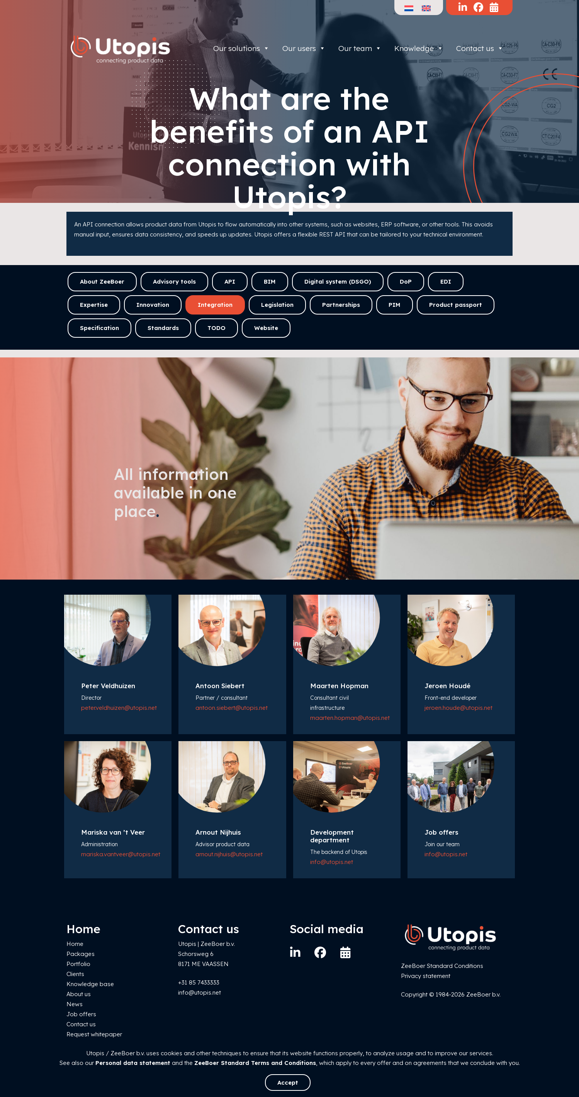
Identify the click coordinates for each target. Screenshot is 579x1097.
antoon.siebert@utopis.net (231, 707)
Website (266, 328)
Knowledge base (90, 984)
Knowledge (418, 48)
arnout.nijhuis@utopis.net (229, 854)
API (229, 281)
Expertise (94, 304)
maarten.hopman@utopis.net (350, 717)
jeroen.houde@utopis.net (458, 707)
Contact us (480, 48)
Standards (163, 328)
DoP (406, 281)
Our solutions (241, 48)
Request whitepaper (94, 1034)
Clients (75, 974)
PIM (395, 304)
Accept (287, 1082)
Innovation (152, 304)
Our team (360, 48)
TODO (216, 328)
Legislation (277, 304)
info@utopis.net (331, 862)
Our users (304, 48)
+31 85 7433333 (198, 982)
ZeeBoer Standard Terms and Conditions (255, 1062)
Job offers (81, 1014)
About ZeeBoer (102, 281)
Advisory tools (174, 281)
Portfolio (78, 964)
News (74, 1004)
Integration (215, 304)
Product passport (455, 304)
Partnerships (341, 304)
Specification (99, 328)
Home (74, 943)
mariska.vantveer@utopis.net (120, 854)
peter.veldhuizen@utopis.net (119, 707)
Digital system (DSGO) (337, 281)
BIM (270, 281)
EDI (445, 281)
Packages (80, 954)
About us (78, 994)
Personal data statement (132, 1062)
